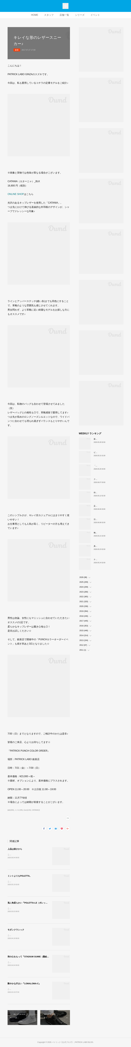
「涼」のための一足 (102, 466)
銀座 (17, 50)
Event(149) (27, 810)
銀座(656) (11, 810)
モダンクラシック (16, 930)
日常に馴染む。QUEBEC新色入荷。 (108, 519)
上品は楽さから (15, 849)
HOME (34, 15)
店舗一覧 (64, 15)
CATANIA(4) (36, 810)
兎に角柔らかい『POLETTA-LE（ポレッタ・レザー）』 (34, 903)
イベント (95, 15)
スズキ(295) (19, 810)
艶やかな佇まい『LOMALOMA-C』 (24, 983)
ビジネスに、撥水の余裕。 (104, 452)
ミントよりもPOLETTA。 (20, 876)
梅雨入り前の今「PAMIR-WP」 (106, 533)
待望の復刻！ (99, 493)
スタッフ (49, 15)
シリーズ (80, 15)
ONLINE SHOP (16, 194)
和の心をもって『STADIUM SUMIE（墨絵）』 (29, 956)
